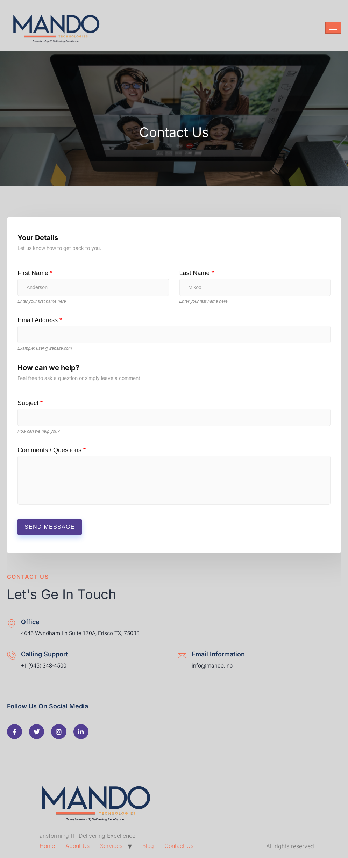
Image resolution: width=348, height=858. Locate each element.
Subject (30, 402)
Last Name (196, 272)
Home (47, 845)
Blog (148, 845)
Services (111, 845)
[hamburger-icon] (333, 28)
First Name (34, 272)
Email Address (39, 320)
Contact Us (178, 845)
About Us (77, 845)
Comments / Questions (51, 450)
